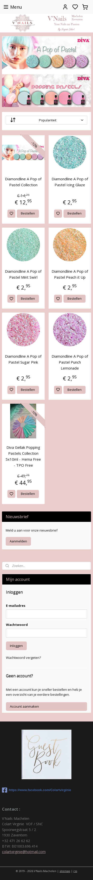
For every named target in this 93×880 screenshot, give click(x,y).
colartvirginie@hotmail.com (24, 851)
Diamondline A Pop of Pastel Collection (23, 181)
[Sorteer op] (46, 120)
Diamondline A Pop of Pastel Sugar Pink (23, 359)
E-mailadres (15, 605)
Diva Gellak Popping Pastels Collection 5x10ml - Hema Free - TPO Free (23, 456)
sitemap (65, 871)
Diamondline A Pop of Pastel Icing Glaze (70, 181)
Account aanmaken (24, 706)
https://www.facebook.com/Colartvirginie (36, 790)
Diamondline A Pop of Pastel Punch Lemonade (70, 362)
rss (75, 871)
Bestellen (28, 213)
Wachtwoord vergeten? (23, 657)
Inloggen (16, 645)
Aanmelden (18, 541)
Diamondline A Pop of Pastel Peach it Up (70, 274)
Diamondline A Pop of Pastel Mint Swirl (23, 274)
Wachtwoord (17, 624)
